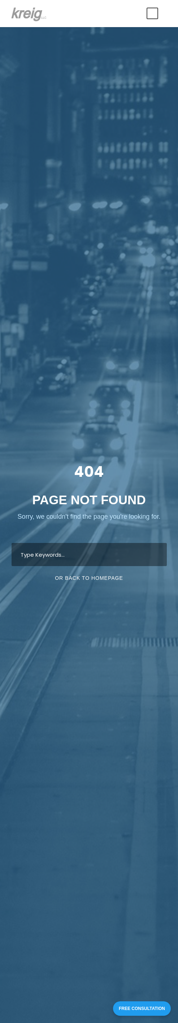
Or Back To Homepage (89, 578)
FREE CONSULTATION (142, 1008)
